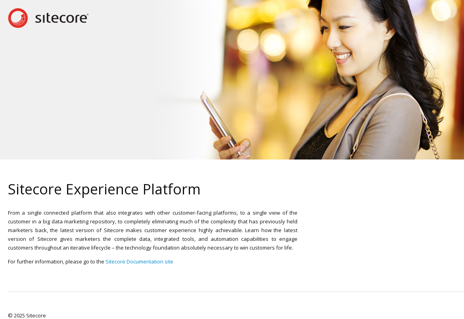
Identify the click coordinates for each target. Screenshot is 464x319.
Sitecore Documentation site (139, 261)
